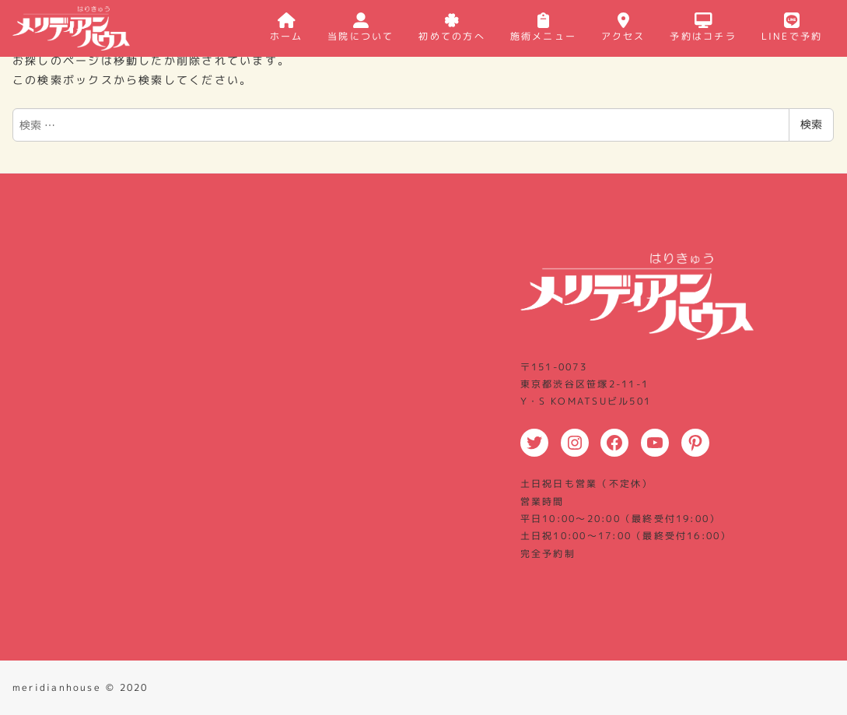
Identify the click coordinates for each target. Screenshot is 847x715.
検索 (811, 124)
